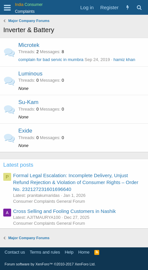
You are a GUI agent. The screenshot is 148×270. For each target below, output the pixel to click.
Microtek (28, 45)
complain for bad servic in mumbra (50, 59)
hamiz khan (124, 59)
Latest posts (18, 165)
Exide (25, 131)
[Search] (139, 7)
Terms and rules (45, 252)
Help (69, 252)
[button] (7, 7)
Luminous (30, 74)
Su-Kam (28, 102)
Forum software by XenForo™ (50, 264)
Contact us (15, 252)
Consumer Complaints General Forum (49, 201)
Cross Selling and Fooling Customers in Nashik (64, 211)
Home (84, 252)
